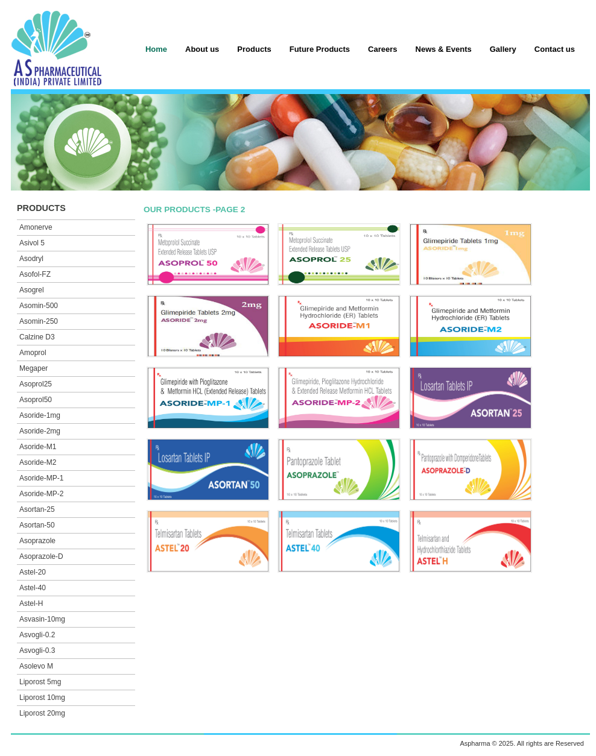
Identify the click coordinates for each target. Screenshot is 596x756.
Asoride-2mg (39, 431)
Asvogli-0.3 (37, 650)
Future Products (320, 49)
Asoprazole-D (41, 556)
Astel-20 (32, 572)
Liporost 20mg (42, 713)
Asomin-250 (38, 321)
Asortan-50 (37, 525)
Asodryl (31, 258)
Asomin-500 (38, 305)
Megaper (33, 368)
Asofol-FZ (35, 274)
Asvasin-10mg (42, 619)
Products (254, 49)
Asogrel (31, 290)
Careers (382, 49)
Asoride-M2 (37, 462)
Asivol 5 (32, 243)
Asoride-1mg (39, 415)
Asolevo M (36, 666)
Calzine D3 (37, 337)
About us (202, 49)
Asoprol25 (35, 384)
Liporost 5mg (40, 682)
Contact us (554, 49)
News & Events (444, 49)
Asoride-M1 (37, 447)
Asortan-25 (37, 509)
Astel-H (31, 603)
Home (156, 49)
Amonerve (35, 227)
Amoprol (32, 352)
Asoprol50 (35, 399)
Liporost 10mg (42, 697)
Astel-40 (32, 588)
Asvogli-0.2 (37, 635)
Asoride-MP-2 (41, 494)
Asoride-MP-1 (41, 478)
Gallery (503, 49)
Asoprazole (37, 541)
